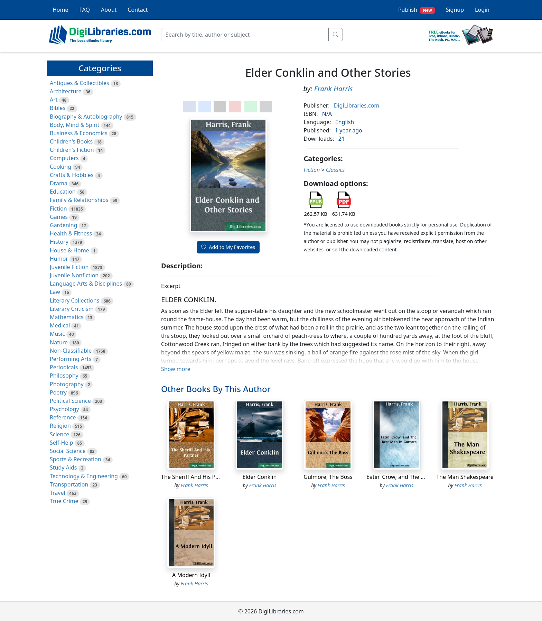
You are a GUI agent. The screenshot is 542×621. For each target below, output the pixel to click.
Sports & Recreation (75, 459)
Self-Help (61, 442)
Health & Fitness (71, 233)
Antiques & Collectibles (79, 83)
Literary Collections (74, 300)
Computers (64, 158)
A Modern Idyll (191, 575)
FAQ (85, 9)
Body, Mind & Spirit (75, 125)
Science (59, 434)
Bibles (57, 108)
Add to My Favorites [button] (228, 247)
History (59, 241)
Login (482, 9)
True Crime (64, 501)
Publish (416, 10)
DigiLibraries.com (356, 105)
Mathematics (66, 317)
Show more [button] (175, 369)
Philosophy (64, 375)
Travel (57, 493)
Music (57, 333)
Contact (138, 9)
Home (60, 9)
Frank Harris (333, 88)
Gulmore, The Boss (327, 477)
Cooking (60, 166)
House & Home (69, 250)
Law (55, 292)
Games (59, 217)
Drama (58, 183)
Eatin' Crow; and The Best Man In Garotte (419, 477)
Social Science (68, 451)
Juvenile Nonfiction (74, 275)
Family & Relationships (79, 200)
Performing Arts (70, 359)
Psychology (64, 409)
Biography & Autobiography (86, 116)
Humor (59, 258)
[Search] (245, 34)
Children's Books (71, 141)
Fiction (58, 208)
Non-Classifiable (71, 350)
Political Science (70, 401)
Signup (455, 9)
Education (63, 191)
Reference (63, 417)
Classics (335, 170)
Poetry (58, 392)
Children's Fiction (72, 150)
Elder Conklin (259, 477)
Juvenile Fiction (69, 267)
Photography (67, 384)
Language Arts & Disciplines (86, 283)
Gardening (63, 225)
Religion (60, 425)
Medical (60, 325)
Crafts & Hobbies (71, 175)
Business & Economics (79, 133)
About (108, 9)
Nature (59, 342)
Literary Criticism (72, 309)
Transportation (69, 484)
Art (54, 99)
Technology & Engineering (84, 476)
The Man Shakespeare (465, 477)
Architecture (66, 91)
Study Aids (63, 467)
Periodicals (64, 367)
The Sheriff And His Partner (196, 477)
